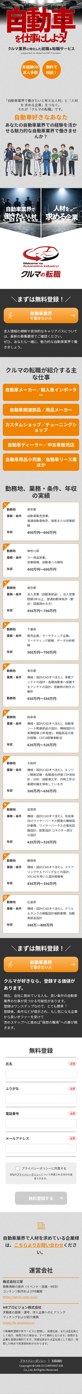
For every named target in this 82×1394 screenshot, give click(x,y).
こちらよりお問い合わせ (38, 1245)
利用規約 (57, 1361)
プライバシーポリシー (29, 1174)
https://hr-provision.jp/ (19, 1322)
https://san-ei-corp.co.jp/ (20, 1297)
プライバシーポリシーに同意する (41, 1168)
